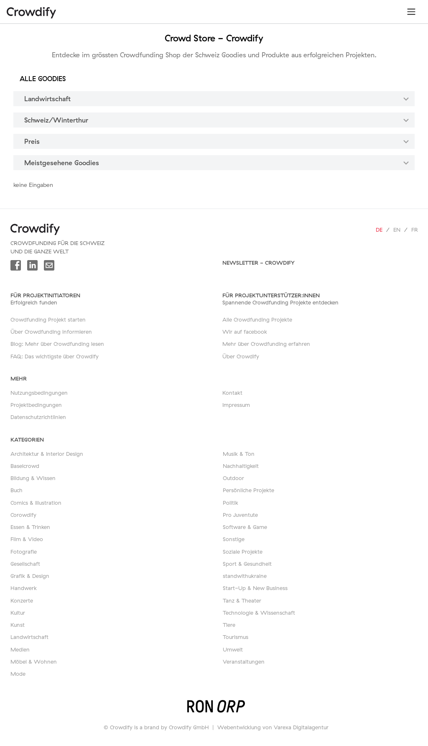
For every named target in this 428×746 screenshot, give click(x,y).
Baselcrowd (24, 465)
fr (414, 229)
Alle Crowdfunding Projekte (257, 319)
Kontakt (232, 392)
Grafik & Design (29, 575)
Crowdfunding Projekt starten (48, 319)
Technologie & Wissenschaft (259, 612)
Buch (16, 490)
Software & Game (245, 527)
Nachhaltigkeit (241, 465)
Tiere (229, 624)
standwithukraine (245, 575)
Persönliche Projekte (248, 490)
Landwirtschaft (29, 637)
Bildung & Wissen (33, 478)
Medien (20, 649)
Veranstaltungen (244, 661)
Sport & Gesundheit (247, 563)
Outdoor (233, 478)
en (396, 229)
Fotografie (23, 551)
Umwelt (233, 649)
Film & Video (26, 539)
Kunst (17, 624)
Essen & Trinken (30, 527)
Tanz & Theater (242, 600)
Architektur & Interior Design (46, 453)
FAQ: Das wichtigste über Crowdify (54, 356)
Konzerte (21, 600)
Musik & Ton (239, 453)
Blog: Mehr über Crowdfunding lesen (57, 343)
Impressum (236, 404)
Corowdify (23, 514)
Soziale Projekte (242, 551)
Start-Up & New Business (255, 588)
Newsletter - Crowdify (258, 262)
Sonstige (234, 539)
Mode (17, 673)
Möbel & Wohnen (33, 661)
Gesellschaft (25, 563)
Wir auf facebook (244, 331)
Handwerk (23, 588)
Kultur (17, 612)
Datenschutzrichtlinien (38, 417)
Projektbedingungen (36, 404)
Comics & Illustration (35, 502)
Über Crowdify (240, 356)
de (379, 229)
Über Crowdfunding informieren (51, 331)
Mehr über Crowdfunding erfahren (266, 343)
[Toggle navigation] (411, 11)
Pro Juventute (240, 514)
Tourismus (235, 637)
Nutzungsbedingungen (39, 392)
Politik (230, 502)
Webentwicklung (239, 727)
